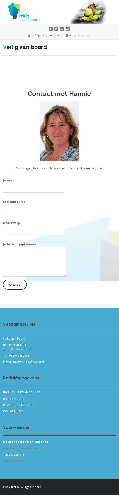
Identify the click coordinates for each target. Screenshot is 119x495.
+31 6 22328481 (77, 35)
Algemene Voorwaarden (21, 448)
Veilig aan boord (25, 47)
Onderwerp (33, 228)
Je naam (33, 185)
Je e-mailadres (33, 207)
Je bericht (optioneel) (34, 259)
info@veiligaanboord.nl (45, 35)
